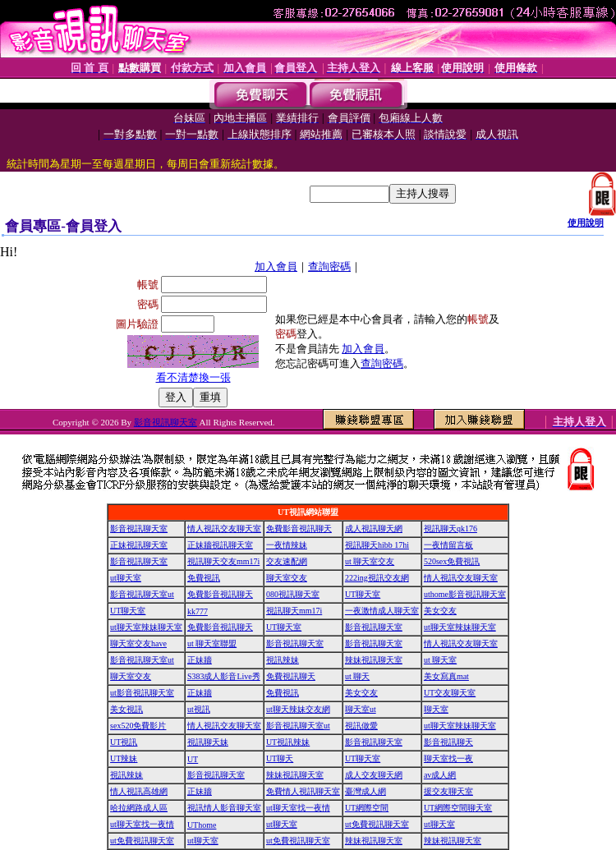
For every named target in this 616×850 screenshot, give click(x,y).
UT (192, 759)
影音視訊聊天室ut (142, 594)
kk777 (197, 611)
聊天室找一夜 (448, 758)
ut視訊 (198, 709)
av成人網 (440, 774)
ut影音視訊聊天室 (142, 692)
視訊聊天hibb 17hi (377, 544)
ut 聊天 (357, 676)
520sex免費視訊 (452, 561)
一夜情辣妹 (286, 544)
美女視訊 (126, 709)
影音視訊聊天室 (165, 422)
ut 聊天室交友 (369, 561)
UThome (202, 824)
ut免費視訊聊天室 (377, 824)
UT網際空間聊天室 (458, 807)
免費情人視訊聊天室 (303, 791)
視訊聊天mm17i (294, 610)
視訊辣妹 (282, 659)
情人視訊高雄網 (139, 791)
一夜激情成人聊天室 (382, 610)
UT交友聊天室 (450, 692)
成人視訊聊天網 (373, 528)
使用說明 (586, 222)
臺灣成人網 (365, 791)
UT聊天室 (362, 594)
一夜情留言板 (448, 544)
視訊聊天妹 (207, 742)
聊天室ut (360, 709)
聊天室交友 (286, 577)
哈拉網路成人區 (139, 807)
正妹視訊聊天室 (139, 544)
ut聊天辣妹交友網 (298, 709)
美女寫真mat (446, 676)
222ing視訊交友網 (377, 577)
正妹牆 (199, 659)
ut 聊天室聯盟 (212, 643)
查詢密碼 (329, 266)
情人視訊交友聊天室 (224, 528)
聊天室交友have (138, 643)
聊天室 (436, 709)
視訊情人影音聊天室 (224, 807)
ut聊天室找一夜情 (298, 807)
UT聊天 (279, 758)
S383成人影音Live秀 (223, 676)
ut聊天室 (125, 577)
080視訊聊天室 (292, 594)
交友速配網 (286, 561)
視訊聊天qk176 (450, 528)
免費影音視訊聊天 (299, 528)
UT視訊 (123, 742)
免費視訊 (203, 577)
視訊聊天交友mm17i (223, 561)
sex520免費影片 (138, 725)
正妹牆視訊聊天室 (220, 544)
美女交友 (440, 610)
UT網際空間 (366, 807)
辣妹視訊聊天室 (373, 659)
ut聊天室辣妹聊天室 (146, 627)
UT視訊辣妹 (288, 742)
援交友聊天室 (448, 791)
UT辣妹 (123, 758)
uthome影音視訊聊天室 (465, 594)
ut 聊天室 (440, 659)
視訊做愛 (361, 725)
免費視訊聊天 (290, 676)
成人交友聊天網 (373, 774)
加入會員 (276, 266)
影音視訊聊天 (448, 742)
